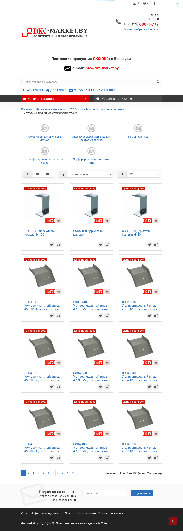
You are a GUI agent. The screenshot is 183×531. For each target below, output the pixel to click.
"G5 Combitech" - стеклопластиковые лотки (97, 109)
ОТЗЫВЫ (106, 90)
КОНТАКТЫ (33, 90)
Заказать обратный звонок (141, 29)
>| (73, 472)
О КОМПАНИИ (81, 90)
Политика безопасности (80, 513)
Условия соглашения (111, 513)
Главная (26, 109)
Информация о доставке (46, 513)
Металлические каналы (51, 109)
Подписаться (142, 493)
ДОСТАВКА (56, 90)
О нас (24, 513)
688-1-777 (141, 24)
